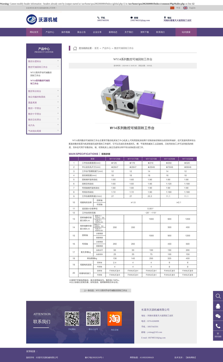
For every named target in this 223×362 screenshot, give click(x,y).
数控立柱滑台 (34, 119)
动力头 (31, 125)
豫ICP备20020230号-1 (94, 357)
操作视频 (65, 32)
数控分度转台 (34, 61)
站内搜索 (186, 32)
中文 (175, 8)
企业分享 (97, 32)
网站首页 (34, 32)
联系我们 (160, 32)
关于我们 (129, 32)
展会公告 (81, 32)
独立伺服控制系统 (36, 97)
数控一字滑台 (34, 108)
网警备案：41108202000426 (142, 357)
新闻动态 (113, 32)
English (189, 8)
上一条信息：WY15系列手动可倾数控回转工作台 (105, 290)
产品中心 (50, 32)
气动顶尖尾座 (34, 131)
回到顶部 (218, 337)
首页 (96, 48)
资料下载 (144, 32)
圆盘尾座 (32, 102)
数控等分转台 (34, 91)
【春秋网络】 (191, 357)
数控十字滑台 (34, 114)
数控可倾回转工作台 (38, 67)
